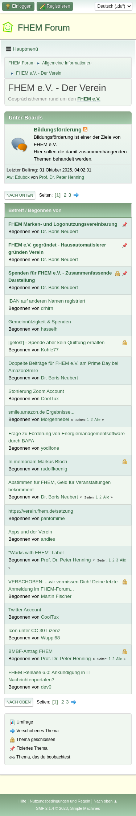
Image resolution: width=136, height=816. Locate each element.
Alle (97, 420)
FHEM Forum (44, 27)
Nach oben (19, 702)
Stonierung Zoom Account (36, 391)
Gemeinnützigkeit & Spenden (39, 321)
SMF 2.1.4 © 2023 (52, 808)
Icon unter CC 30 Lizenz (34, 630)
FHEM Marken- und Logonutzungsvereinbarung (63, 224)
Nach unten (20, 195)
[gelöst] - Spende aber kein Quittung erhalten (56, 342)
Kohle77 (50, 349)
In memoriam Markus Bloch (37, 461)
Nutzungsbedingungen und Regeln (60, 801)
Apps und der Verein (30, 532)
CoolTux (50, 398)
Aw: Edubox (18, 177)
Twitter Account (24, 609)
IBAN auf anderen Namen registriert (46, 301)
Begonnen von (45, 210)
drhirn (47, 308)
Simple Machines (85, 808)
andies (48, 539)
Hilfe (22, 801)
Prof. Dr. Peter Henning (61, 177)
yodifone (50, 448)
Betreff (16, 210)
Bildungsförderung (58, 130)
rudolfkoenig (54, 469)
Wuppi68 (50, 637)
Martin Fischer (56, 596)
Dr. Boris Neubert (59, 231)
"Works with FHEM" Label (35, 552)
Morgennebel (55, 419)
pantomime (53, 518)
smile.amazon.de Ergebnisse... (41, 412)
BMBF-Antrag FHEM (30, 651)
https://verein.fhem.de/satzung (40, 511)
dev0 (46, 687)
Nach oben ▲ (106, 801)
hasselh (49, 329)
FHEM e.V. (88, 99)
